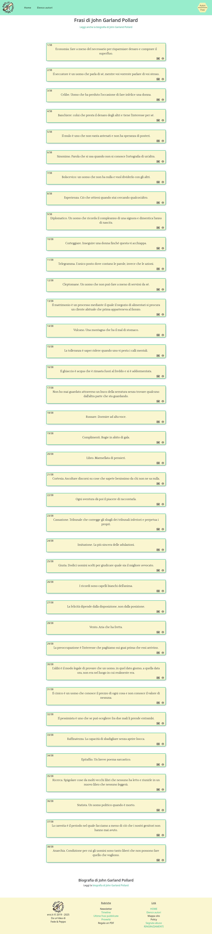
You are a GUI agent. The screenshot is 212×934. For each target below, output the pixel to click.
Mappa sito (154, 916)
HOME (153, 908)
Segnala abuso (154, 923)
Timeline (106, 912)
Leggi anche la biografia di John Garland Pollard (106, 27)
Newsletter (106, 908)
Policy (154, 919)
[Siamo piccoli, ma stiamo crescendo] (202, 7)
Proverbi (106, 919)
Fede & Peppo (58, 921)
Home (27, 7)
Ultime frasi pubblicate (106, 916)
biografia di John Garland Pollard (111, 885)
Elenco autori (44, 7)
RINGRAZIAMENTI (154, 926)
